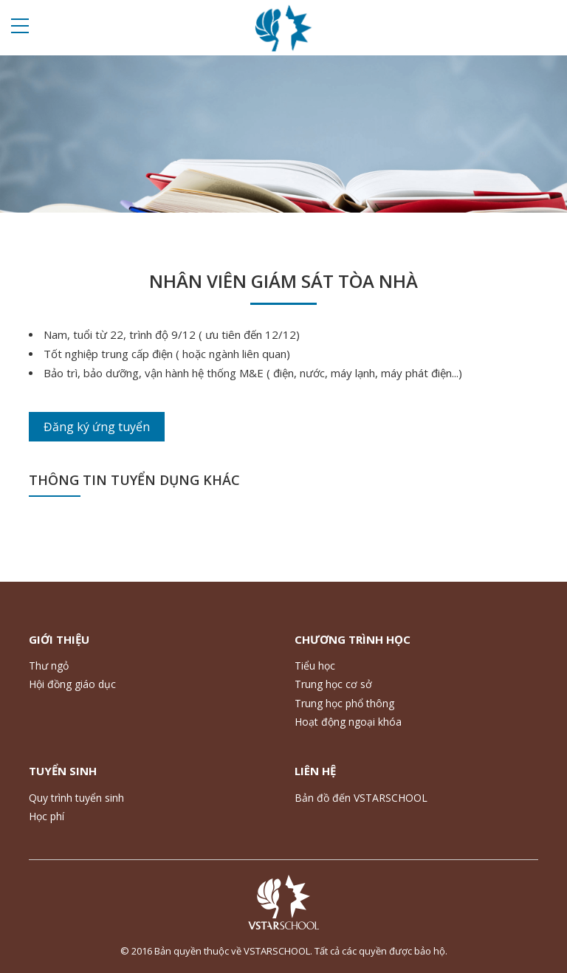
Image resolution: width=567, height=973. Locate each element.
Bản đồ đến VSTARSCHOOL (361, 798)
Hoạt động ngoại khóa (348, 722)
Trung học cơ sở (333, 684)
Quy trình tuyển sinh (76, 798)
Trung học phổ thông (344, 703)
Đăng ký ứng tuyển (97, 427)
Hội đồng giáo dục (72, 684)
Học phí (46, 816)
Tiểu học (315, 666)
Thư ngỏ (49, 666)
